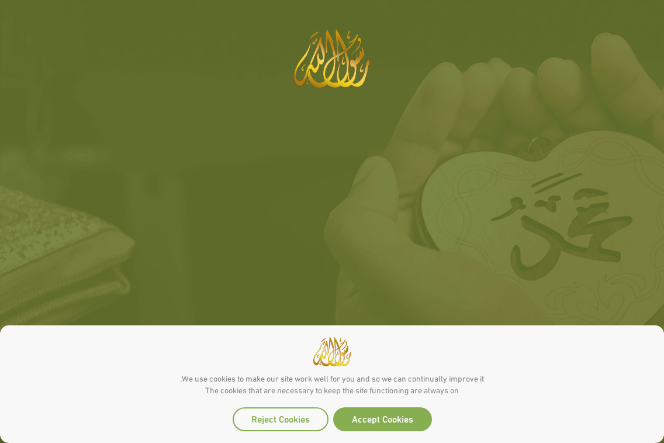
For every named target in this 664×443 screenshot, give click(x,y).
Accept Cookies (382, 418)
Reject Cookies (280, 418)
